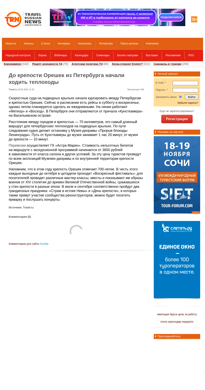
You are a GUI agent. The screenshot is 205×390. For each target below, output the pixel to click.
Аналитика (84, 43)
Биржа (42, 55)
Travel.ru (13, 89)
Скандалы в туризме (167, 63)
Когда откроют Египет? (127, 63)
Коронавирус (12, 63)
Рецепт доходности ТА (47, 63)
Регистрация (177, 119)
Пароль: (162, 89)
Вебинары (60, 55)
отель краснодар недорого (176, 321)
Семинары (103, 55)
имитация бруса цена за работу (177, 314)
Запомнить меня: (166, 97)
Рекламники (173, 55)
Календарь (82, 55)
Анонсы (28, 43)
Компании (152, 43)
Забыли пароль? (187, 102)
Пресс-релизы (129, 43)
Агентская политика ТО (87, 63)
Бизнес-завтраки (127, 55)
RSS (191, 55)
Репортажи (106, 43)
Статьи (45, 43)
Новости (11, 43)
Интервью (64, 43)
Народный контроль (18, 55)
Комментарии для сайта (29, 243)
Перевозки (17, 145)
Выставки (152, 55)
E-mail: (161, 82)
